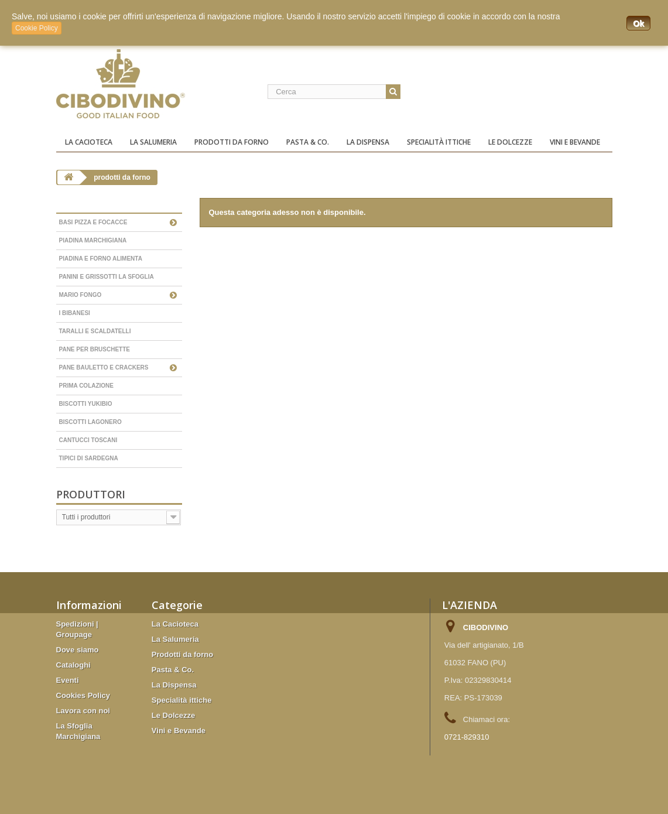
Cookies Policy (83, 695)
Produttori (90, 494)
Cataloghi (73, 665)
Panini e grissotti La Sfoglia (106, 276)
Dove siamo (77, 649)
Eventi (67, 680)
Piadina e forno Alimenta (100, 258)
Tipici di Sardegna (88, 458)
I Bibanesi (74, 313)
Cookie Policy (36, 28)
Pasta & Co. (307, 142)
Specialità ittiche (439, 142)
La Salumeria (153, 142)
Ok (638, 23)
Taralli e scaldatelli (95, 331)
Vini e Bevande (575, 142)
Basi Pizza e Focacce (93, 222)
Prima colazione (86, 385)
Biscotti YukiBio (85, 404)
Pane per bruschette (95, 349)
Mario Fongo (80, 295)
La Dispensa (368, 142)
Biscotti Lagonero (90, 422)
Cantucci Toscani (88, 440)
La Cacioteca (88, 142)
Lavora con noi (83, 710)
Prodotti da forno (231, 142)
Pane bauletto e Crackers (104, 367)
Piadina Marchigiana (93, 240)
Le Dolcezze (510, 142)
